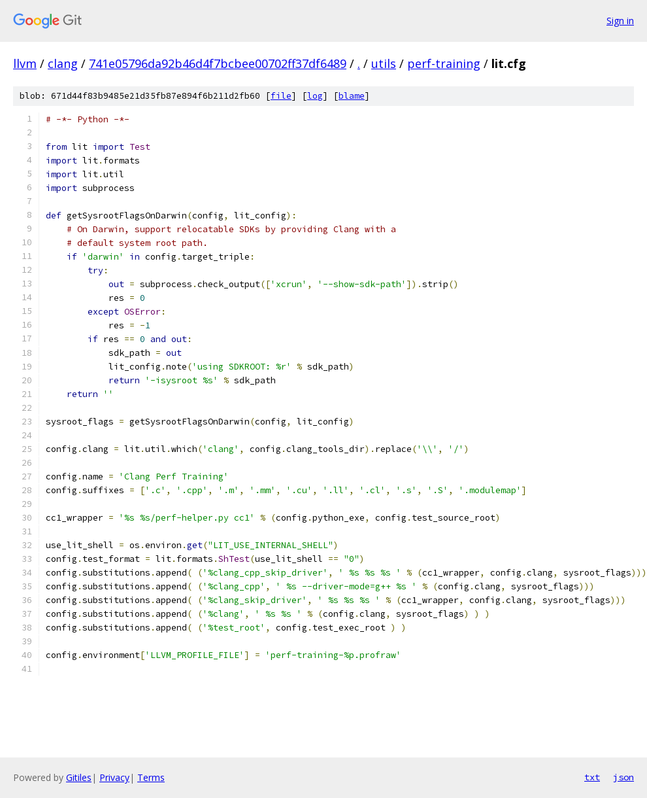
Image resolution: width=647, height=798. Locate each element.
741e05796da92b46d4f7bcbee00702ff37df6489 (217, 63)
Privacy (114, 777)
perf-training (443, 63)
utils (383, 63)
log (315, 95)
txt (592, 777)
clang (63, 63)
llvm (25, 63)
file (281, 95)
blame (352, 95)
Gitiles (78, 777)
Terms (151, 777)
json (623, 777)
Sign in (620, 20)
